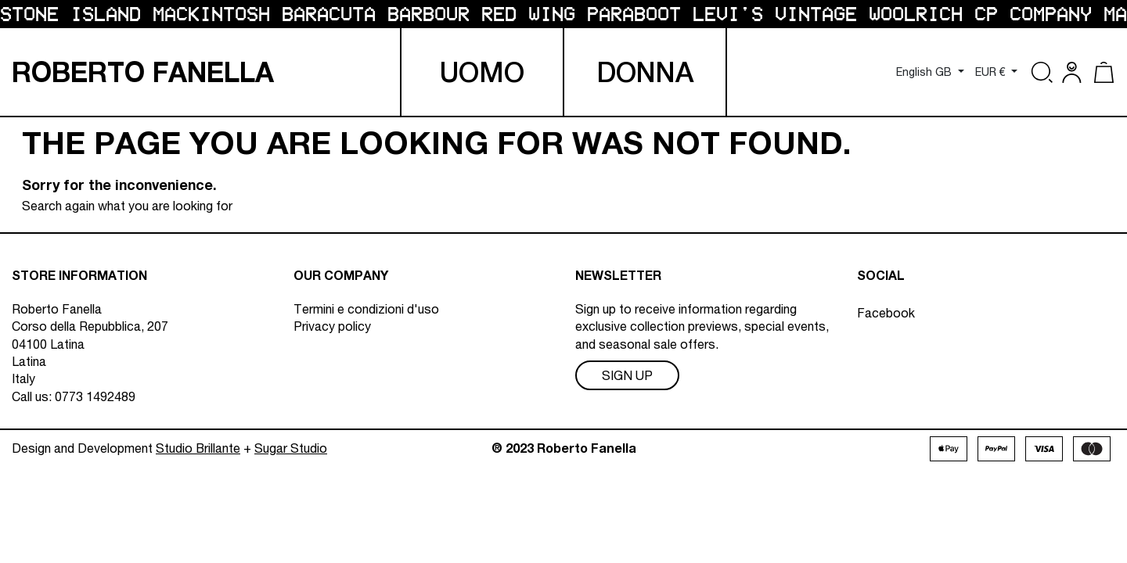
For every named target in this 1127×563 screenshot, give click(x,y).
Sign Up (627, 375)
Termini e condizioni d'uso (366, 309)
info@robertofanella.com (133, 414)
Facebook (886, 309)
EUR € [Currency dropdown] (992, 72)
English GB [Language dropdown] (925, 72)
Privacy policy (332, 326)
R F (143, 72)
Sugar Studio (290, 455)
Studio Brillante (198, 455)
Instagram (885, 330)
